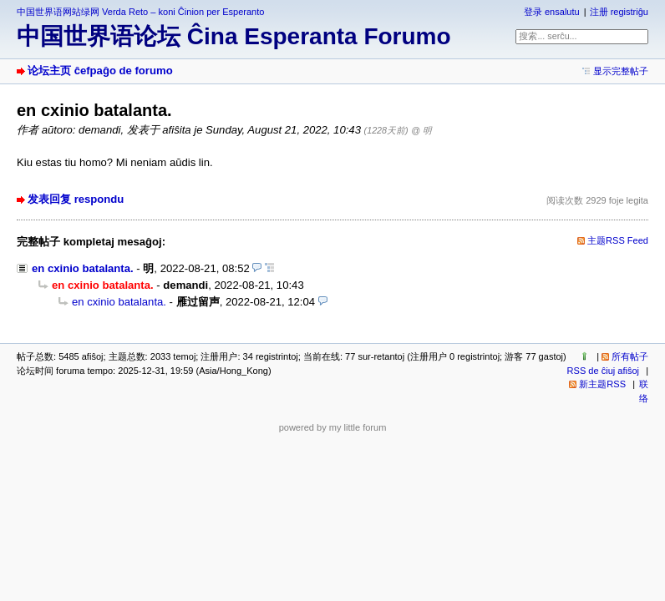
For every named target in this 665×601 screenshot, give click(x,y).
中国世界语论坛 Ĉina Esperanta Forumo (234, 36)
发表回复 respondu (76, 199)
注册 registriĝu (619, 12)
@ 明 (421, 130)
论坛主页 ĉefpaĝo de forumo (100, 70)
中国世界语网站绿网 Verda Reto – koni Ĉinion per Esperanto (140, 12)
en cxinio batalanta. (83, 268)
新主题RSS (602, 384)
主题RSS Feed (617, 240)
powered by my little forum (333, 427)
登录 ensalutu (552, 12)
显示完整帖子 (620, 71)
